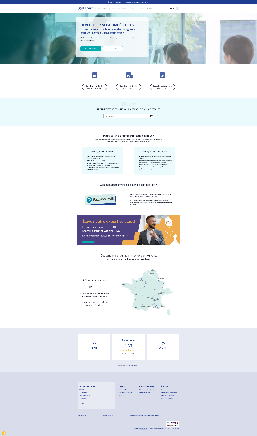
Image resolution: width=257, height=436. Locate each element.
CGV (178, 415)
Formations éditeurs (101, 8)
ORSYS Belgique (83, 392)
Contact (141, 8)
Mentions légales (108, 415)
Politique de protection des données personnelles (144, 415)
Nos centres (112, 8)
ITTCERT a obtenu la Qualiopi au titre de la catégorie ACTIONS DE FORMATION (154, 428)
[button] (4, 433)
